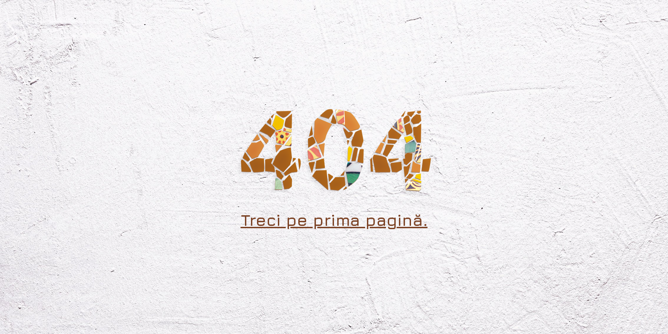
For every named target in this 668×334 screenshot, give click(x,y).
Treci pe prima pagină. (334, 220)
